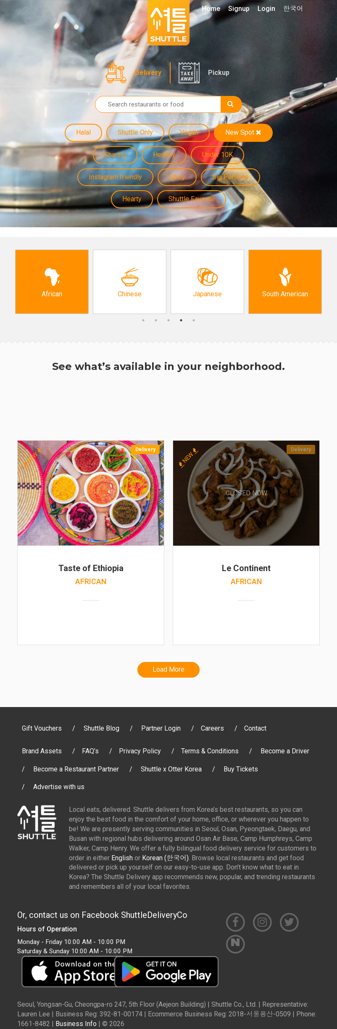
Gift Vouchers (42, 728)
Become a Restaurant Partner (76, 769)
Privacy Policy (140, 751)
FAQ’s (90, 751)
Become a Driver (285, 751)
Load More (168, 669)
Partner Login (161, 728)
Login (266, 9)
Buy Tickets (241, 769)
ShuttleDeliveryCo (154, 915)
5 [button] (194, 320)
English (122, 858)
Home (211, 9)
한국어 (293, 9)
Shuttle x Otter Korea (171, 769)
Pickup (218, 73)
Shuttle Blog (101, 728)
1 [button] (143, 320)
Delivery (148, 73)
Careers (212, 728)
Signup (239, 9)
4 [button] (181, 320)
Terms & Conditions (210, 751)
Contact (255, 728)
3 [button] (168, 320)
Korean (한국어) (165, 858)
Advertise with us (58, 787)
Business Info (76, 1024)
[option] (52, 282)
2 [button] (156, 320)
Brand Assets (42, 751)
